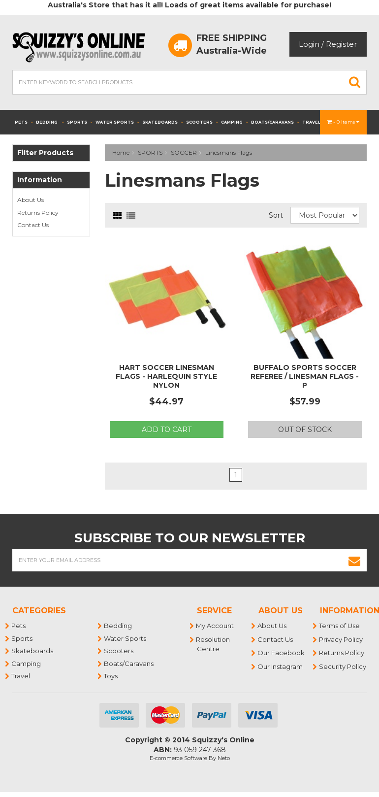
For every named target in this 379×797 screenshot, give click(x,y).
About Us (30, 199)
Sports (80, 122)
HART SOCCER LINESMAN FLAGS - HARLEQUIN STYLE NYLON (166, 376)
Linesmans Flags (228, 152)
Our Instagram (280, 666)
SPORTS (150, 152)
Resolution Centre (213, 644)
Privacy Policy (341, 639)
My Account (215, 626)
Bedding (50, 122)
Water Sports (117, 122)
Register (341, 44)
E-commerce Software (178, 758)
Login (309, 44)
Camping (234, 122)
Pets (24, 122)
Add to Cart (166, 429)
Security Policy (343, 666)
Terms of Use (340, 626)
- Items (343, 122)
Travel (314, 122)
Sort (276, 215)
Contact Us (33, 225)
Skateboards (162, 122)
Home (120, 152)
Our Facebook (281, 653)
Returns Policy (38, 212)
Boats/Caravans (275, 122)
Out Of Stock (305, 429)
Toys (111, 676)
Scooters (202, 122)
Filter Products (45, 153)
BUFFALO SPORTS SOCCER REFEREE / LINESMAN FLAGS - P (305, 376)
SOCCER (184, 152)
